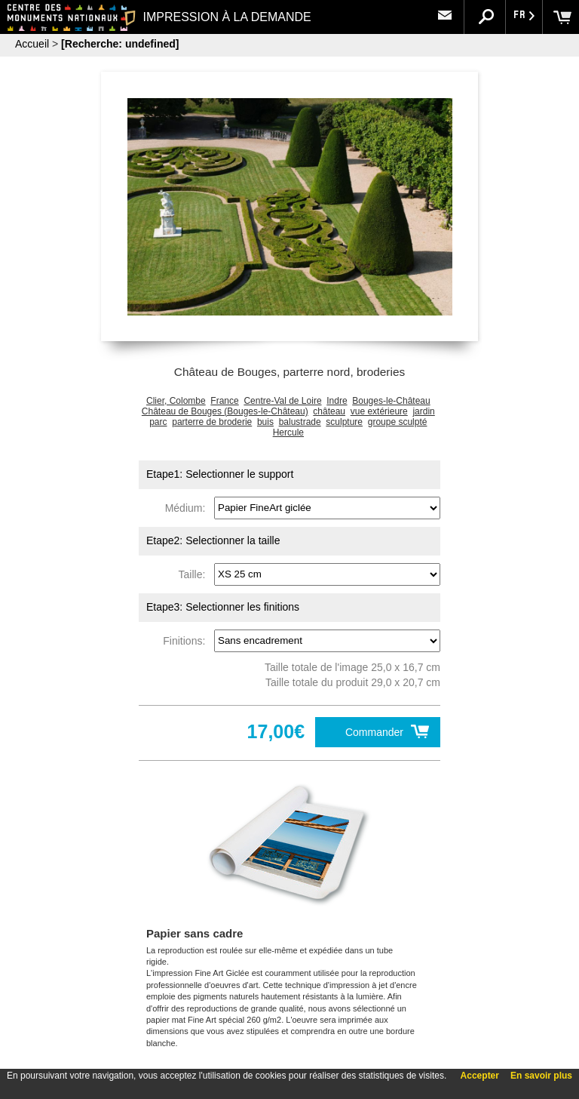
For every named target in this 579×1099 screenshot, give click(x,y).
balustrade (300, 422)
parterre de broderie (212, 422)
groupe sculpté (397, 422)
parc (158, 422)
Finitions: (187, 640)
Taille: (195, 574)
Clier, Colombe (176, 401)
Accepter (480, 1075)
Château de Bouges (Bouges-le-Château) (225, 411)
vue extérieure (379, 411)
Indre (336, 401)
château (329, 411)
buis (265, 422)
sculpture (344, 422)
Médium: (188, 507)
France (224, 401)
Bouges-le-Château (391, 401)
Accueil (32, 44)
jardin (423, 411)
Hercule (288, 432)
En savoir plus (541, 1075)
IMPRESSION (217, 17)
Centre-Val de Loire (282, 401)
